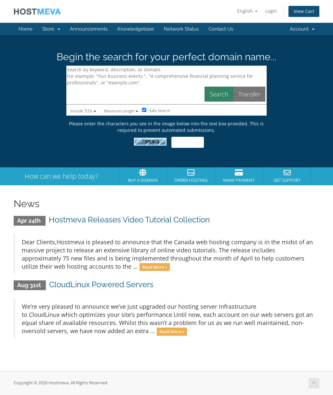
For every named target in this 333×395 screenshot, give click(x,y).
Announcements (89, 29)
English (247, 11)
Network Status (181, 29)
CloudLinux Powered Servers (101, 284)
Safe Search (156, 110)
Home (26, 29)
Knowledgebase (135, 29)
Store (51, 29)
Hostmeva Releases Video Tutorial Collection (129, 219)
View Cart (304, 11)
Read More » (154, 267)
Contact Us (220, 29)
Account (302, 29)
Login (271, 11)
